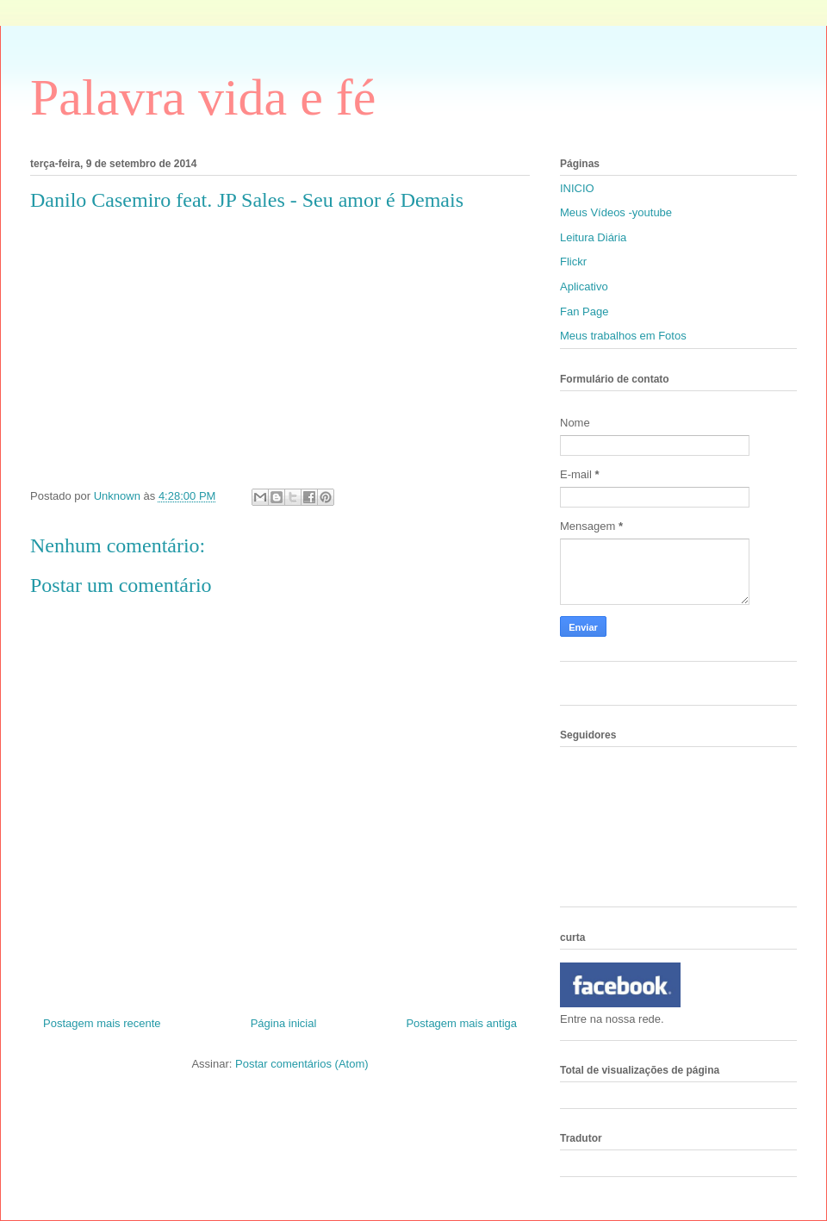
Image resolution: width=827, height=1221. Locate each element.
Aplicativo (584, 286)
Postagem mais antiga (461, 1023)
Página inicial (284, 1023)
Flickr (573, 261)
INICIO (577, 188)
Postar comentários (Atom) (302, 1063)
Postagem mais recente (102, 1023)
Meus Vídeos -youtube (616, 212)
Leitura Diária (593, 237)
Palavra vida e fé (203, 97)
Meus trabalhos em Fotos (623, 335)
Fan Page (584, 311)
